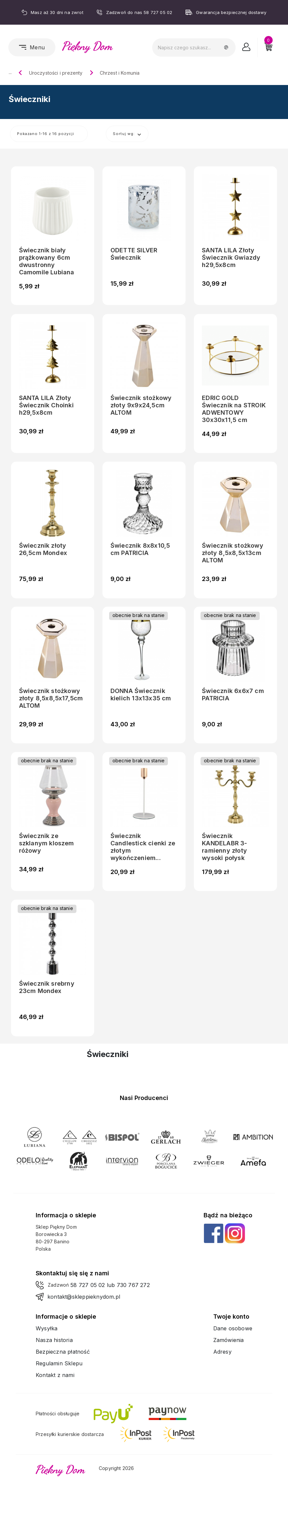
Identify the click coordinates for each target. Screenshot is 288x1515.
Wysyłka (46, 1328)
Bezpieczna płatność (63, 1351)
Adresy (222, 1351)
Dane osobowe (232, 1328)
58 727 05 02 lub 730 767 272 (110, 1285)
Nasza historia (54, 1340)
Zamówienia (228, 1340)
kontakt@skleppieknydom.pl (83, 1296)
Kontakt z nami (55, 1375)
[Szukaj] (194, 47)
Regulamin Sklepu (59, 1363)
